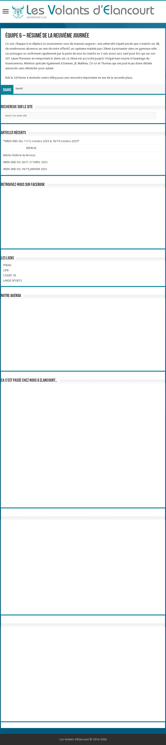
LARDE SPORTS (12, 280)
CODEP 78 (9, 275)
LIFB (6, 270)
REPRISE (31, 148)
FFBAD (7, 265)
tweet (19, 88)
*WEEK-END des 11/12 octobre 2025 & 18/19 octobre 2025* (41, 141)
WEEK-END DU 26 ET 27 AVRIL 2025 (25, 162)
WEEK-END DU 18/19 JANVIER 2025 (25, 169)
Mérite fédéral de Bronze (19, 155)
